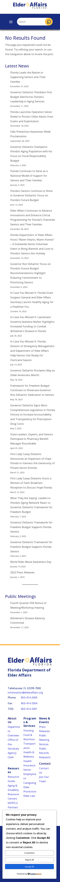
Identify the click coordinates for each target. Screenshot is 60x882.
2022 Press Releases (22, 572)
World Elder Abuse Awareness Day (30, 562)
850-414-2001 (29, 709)
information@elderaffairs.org (25, 692)
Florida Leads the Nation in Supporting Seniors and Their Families (28, 77)
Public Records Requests (45, 753)
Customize (29, 852)
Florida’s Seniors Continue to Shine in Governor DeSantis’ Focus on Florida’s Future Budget (31, 195)
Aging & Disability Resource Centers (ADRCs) (13, 794)
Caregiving (29, 783)
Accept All (29, 866)
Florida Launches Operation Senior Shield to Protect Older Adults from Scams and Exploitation (31, 116)
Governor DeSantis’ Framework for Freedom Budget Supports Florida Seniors (31, 527)
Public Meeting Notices (44, 740)
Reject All (29, 859)
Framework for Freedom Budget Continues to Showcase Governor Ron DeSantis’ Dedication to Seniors (32, 390)
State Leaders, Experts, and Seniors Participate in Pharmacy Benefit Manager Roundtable (31, 439)
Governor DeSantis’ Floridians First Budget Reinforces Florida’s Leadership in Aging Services (31, 96)
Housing (28, 730)
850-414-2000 (29, 697)
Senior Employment (29, 774)
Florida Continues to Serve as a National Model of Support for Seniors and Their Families (29, 175)
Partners (13, 807)
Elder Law (29, 796)
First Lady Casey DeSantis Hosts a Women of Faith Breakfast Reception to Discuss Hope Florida (31, 483)
